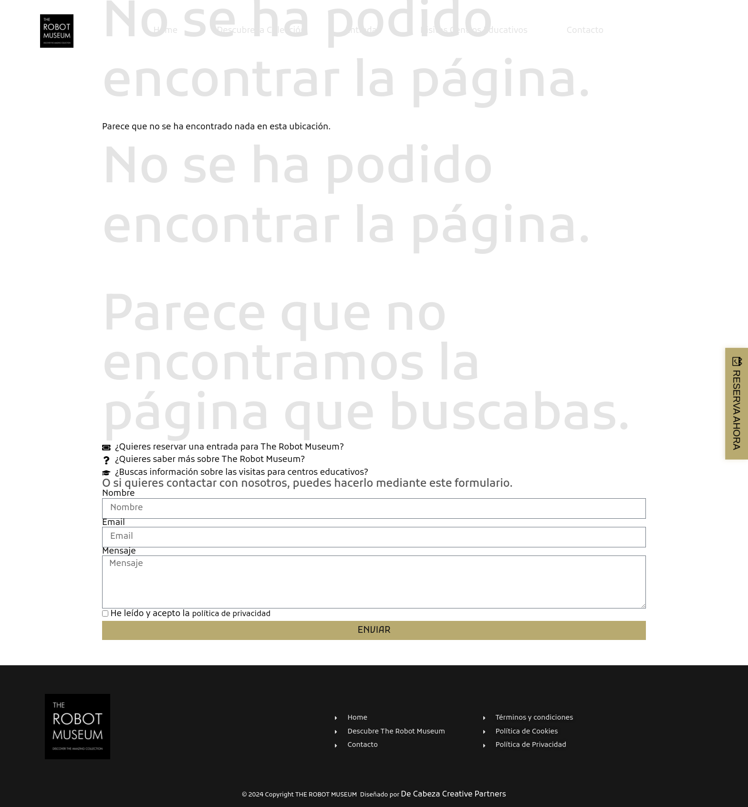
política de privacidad (231, 614)
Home (165, 30)
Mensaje (119, 551)
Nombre (118, 494)
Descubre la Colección (261, 30)
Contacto (585, 30)
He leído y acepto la (191, 613)
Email (113, 523)
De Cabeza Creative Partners (453, 794)
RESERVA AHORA (736, 409)
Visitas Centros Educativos (474, 30)
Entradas (363, 30)
